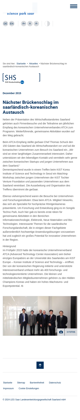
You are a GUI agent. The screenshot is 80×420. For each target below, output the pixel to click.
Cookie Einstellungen (29, 388)
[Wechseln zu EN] (11, 23)
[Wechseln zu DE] (5, 23)
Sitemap (21, 382)
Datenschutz (55, 382)
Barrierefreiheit (37, 382)
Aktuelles (33, 63)
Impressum (8, 388)
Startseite (21, 63)
